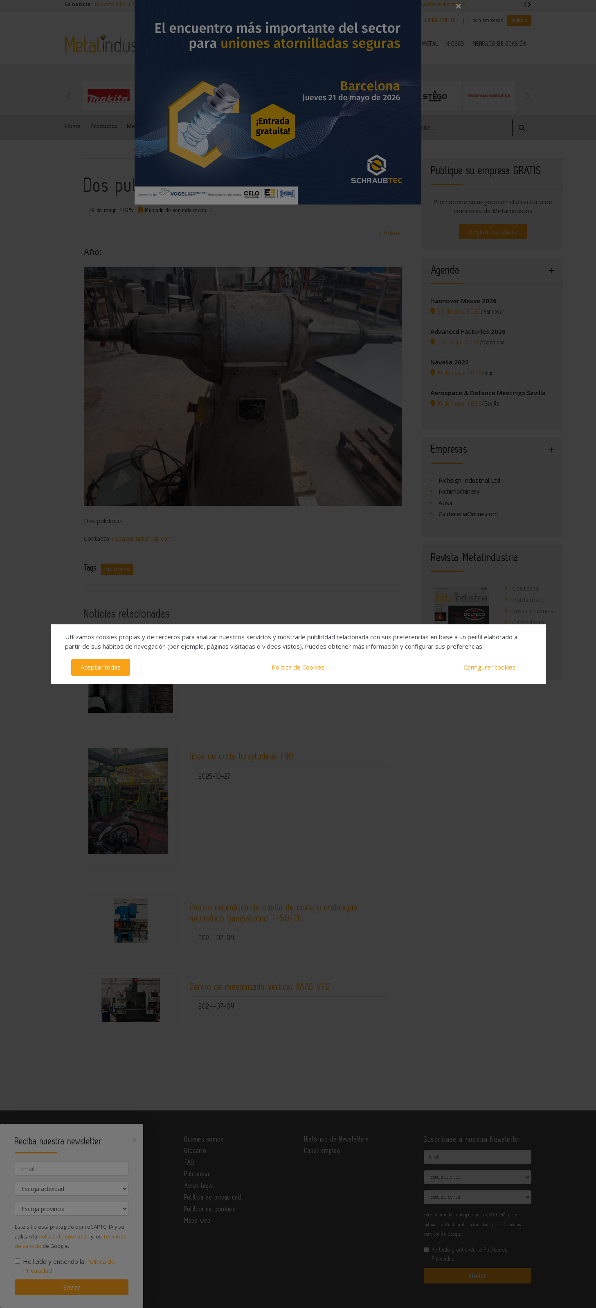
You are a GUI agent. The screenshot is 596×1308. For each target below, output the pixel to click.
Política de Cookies (298, 667)
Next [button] (527, 96)
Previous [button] (69, 96)
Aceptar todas (101, 667)
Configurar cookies (489, 667)
